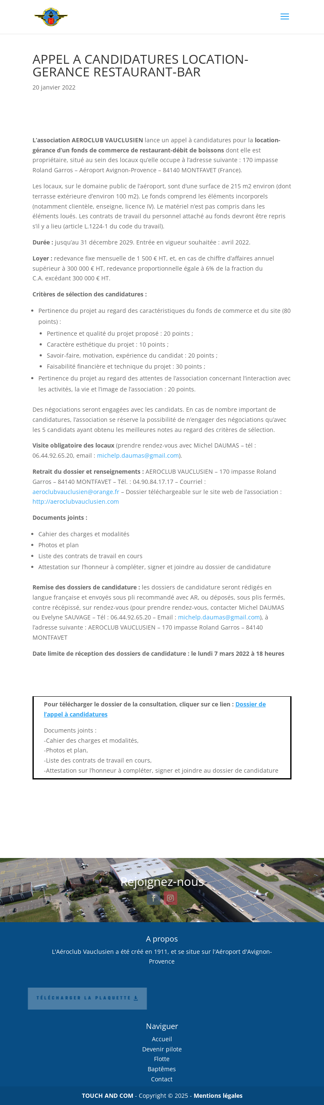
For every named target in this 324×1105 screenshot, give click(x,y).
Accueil (162, 1039)
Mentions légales (218, 1095)
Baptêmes (162, 1069)
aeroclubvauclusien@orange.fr (75, 492)
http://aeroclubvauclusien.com (75, 501)
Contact (162, 1079)
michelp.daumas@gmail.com (138, 455)
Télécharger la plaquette (61, 998)
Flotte (162, 1059)
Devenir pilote (162, 1049)
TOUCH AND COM (107, 1095)
